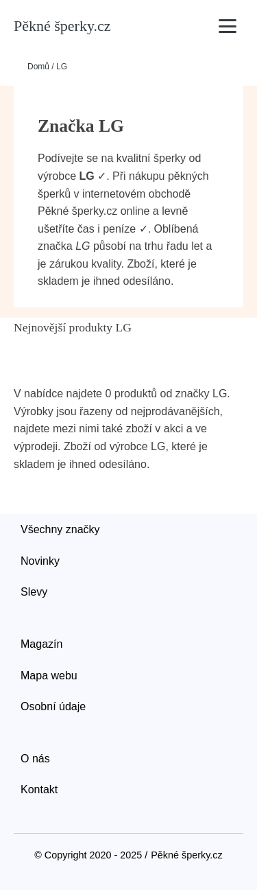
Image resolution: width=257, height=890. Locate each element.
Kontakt (39, 789)
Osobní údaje (53, 706)
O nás (35, 758)
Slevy (34, 592)
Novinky (40, 561)
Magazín (41, 644)
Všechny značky (60, 529)
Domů (38, 66)
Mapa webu (49, 675)
